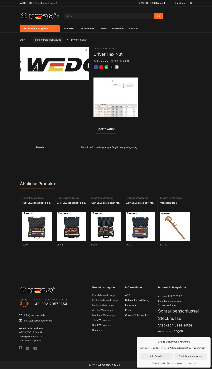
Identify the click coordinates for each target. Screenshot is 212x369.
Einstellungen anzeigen (191, 356)
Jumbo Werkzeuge (102, 310)
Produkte (69, 28)
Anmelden (178, 3)
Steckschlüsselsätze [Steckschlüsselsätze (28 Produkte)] (175, 325)
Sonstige (97, 330)
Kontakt (133, 28)
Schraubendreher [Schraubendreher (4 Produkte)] (167, 305)
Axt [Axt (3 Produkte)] (159, 296)
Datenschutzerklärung (176, 363)
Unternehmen (87, 28)
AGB (127, 295)
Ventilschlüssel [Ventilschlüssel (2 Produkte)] (164, 331)
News (104, 28)
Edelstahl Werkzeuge (103, 295)
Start (22, 39)
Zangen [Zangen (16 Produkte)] (177, 331)
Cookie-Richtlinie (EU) (137, 315)
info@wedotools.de (32, 315)
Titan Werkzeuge (101, 320)
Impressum (191, 363)
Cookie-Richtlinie (159, 363)
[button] (86, 50)
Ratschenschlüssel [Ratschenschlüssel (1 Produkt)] (174, 302)
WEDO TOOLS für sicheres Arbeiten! (38, 3)
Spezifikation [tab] (106, 129)
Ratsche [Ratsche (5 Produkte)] (162, 301)
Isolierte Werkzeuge (103, 305)
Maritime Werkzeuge (103, 315)
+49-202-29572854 (50, 304)
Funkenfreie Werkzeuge (48, 39)
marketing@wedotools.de (35, 321)
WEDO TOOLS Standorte (152, 3)
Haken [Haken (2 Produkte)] (165, 297)
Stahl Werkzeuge (101, 325)
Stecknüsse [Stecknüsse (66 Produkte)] (169, 318)
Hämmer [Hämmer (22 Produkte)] (175, 296)
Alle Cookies (156, 356)
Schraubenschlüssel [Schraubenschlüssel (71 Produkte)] (178, 311)
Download (118, 28)
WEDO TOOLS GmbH (109, 365)
